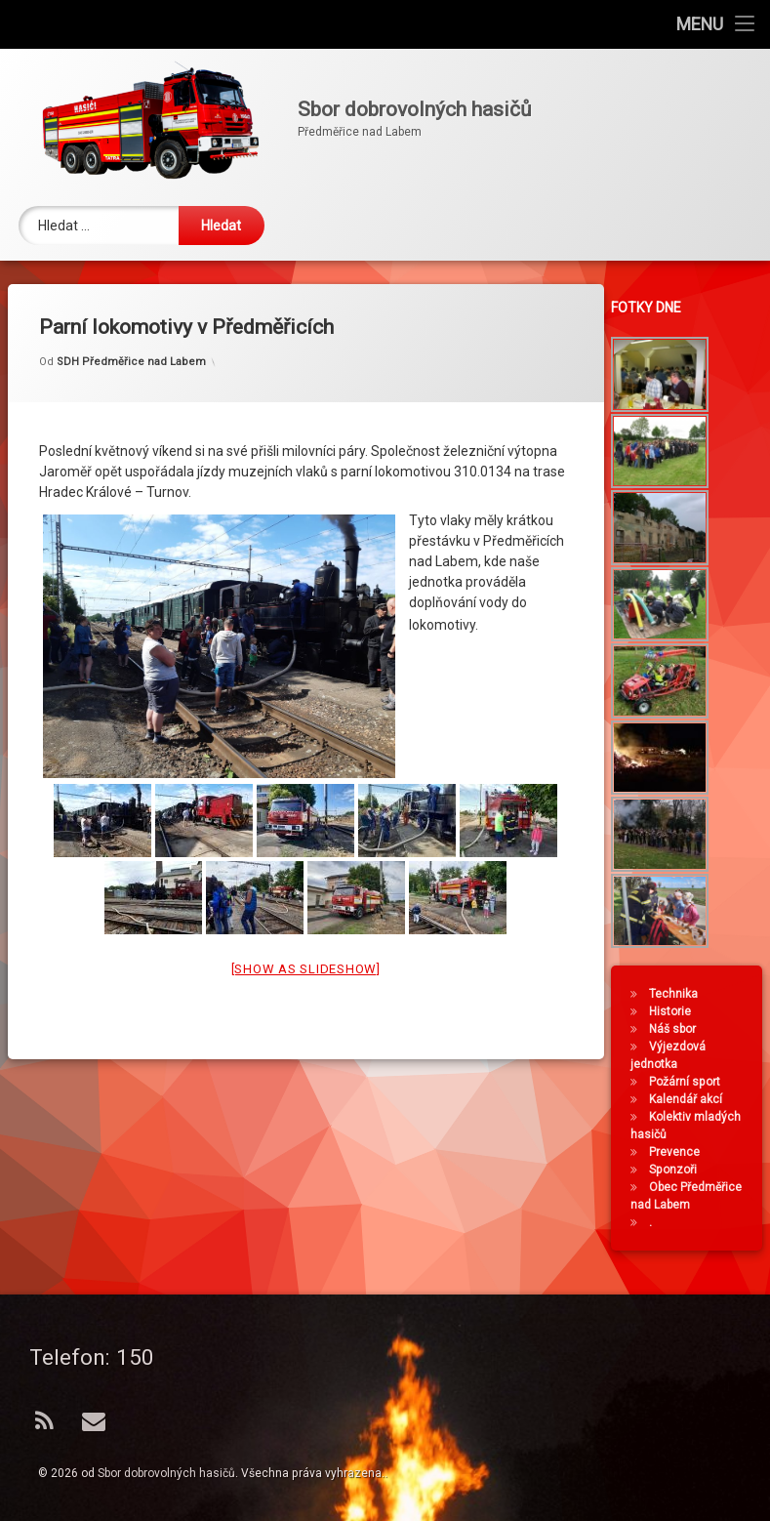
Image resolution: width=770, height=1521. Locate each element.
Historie (675, 1011)
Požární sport (689, 1082)
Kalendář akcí (690, 1099)
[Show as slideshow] (306, 946)
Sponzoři (678, 1169)
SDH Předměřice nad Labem (131, 339)
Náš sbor (677, 1029)
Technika (678, 994)
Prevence (679, 1152)
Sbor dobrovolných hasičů (166, 1473)
